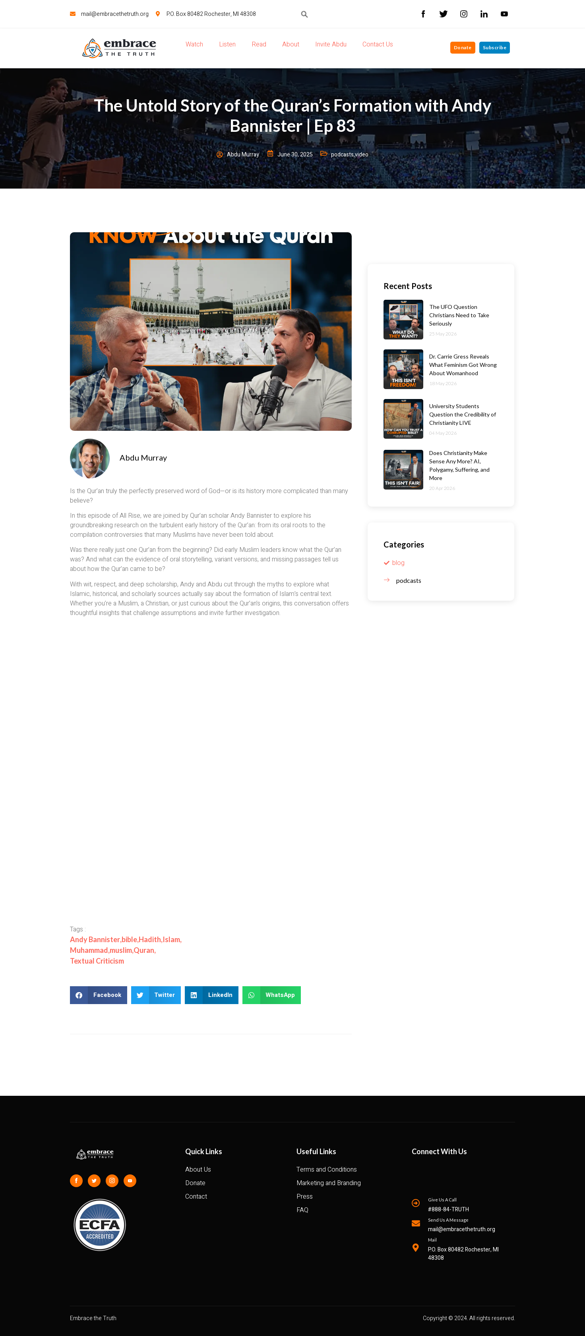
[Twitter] (94, 1180)
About (290, 44)
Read (259, 44)
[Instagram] (112, 1180)
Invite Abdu (331, 44)
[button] (98, 995)
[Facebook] (76, 1180)
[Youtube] (130, 1180)
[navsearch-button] (304, 14)
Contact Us (377, 44)
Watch (194, 44)
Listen (227, 44)
